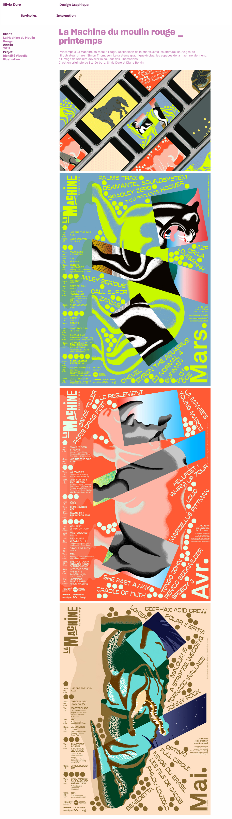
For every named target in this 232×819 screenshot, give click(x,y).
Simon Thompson (99, 55)
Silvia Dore (12, 4)
